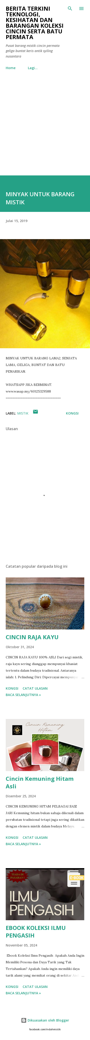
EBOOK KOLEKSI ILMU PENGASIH (36, 931)
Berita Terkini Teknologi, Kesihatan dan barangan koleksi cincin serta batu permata (35, 22)
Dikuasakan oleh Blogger (45, 1020)
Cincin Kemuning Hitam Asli (40, 782)
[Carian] (70, 8)
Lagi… (33, 68)
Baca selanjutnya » (23, 694)
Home (10, 68)
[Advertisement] (45, 128)
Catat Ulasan (35, 688)
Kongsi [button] (72, 413)
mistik (22, 413)
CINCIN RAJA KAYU (32, 637)
